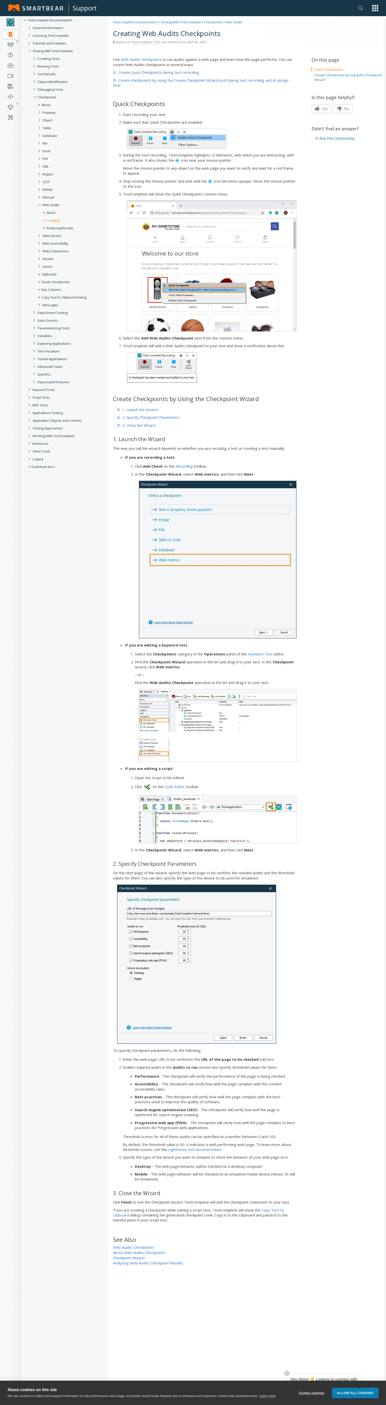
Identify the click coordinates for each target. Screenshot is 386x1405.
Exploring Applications (54, 343)
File (44, 143)
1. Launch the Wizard (137, 409)
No (343, 109)
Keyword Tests (44, 389)
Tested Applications (52, 359)
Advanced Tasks (49, 366)
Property (49, 112)
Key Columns (51, 289)
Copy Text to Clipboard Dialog (63, 297)
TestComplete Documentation (50, 20)
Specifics (44, 374)
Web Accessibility (55, 243)
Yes (321, 109)
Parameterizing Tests (53, 328)
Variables (44, 336)
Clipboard (48, 274)
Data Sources (47, 320)
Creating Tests (48, 58)
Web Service (51, 235)
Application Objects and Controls (57, 420)
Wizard (47, 259)
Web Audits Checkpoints (133, 1247)
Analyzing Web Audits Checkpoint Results (148, 1262)
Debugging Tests (50, 89)
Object (47, 120)
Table (46, 128)
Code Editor (175, 786)
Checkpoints (46, 97)
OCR (45, 182)
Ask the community (337, 138)
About (45, 105)
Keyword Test (260, 653)
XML (45, 166)
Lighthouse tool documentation (194, 1149)
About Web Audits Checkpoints (139, 1252)
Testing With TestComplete (53, 51)
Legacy (38, 459)
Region (47, 174)
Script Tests (41, 397)
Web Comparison (55, 251)
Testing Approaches (48, 428)
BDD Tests (40, 405)
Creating (53, 220)
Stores (47, 266)
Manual (48, 197)
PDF (45, 158)
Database (49, 135)
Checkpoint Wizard (128, 1257)
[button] (375, 8)
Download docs (43, 466)
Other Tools (41, 451)
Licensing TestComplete (51, 35)
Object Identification (52, 81)
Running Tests (48, 66)
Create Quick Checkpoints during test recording (156, 72)
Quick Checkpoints (55, 282)
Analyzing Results (59, 228)
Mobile (47, 189)
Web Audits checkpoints (141, 59)
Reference (40, 443)
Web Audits (51, 205)
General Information (48, 28)
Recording (184, 466)
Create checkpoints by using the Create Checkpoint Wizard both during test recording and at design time (200, 83)
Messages (50, 305)
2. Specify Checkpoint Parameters (148, 417)
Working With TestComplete (53, 436)
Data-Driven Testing (52, 312)
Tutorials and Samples (49, 43)
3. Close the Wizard (136, 425)
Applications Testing (48, 413)
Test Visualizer (48, 351)
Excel (46, 151)
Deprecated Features (53, 382)
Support (85, 7)
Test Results (46, 74)
